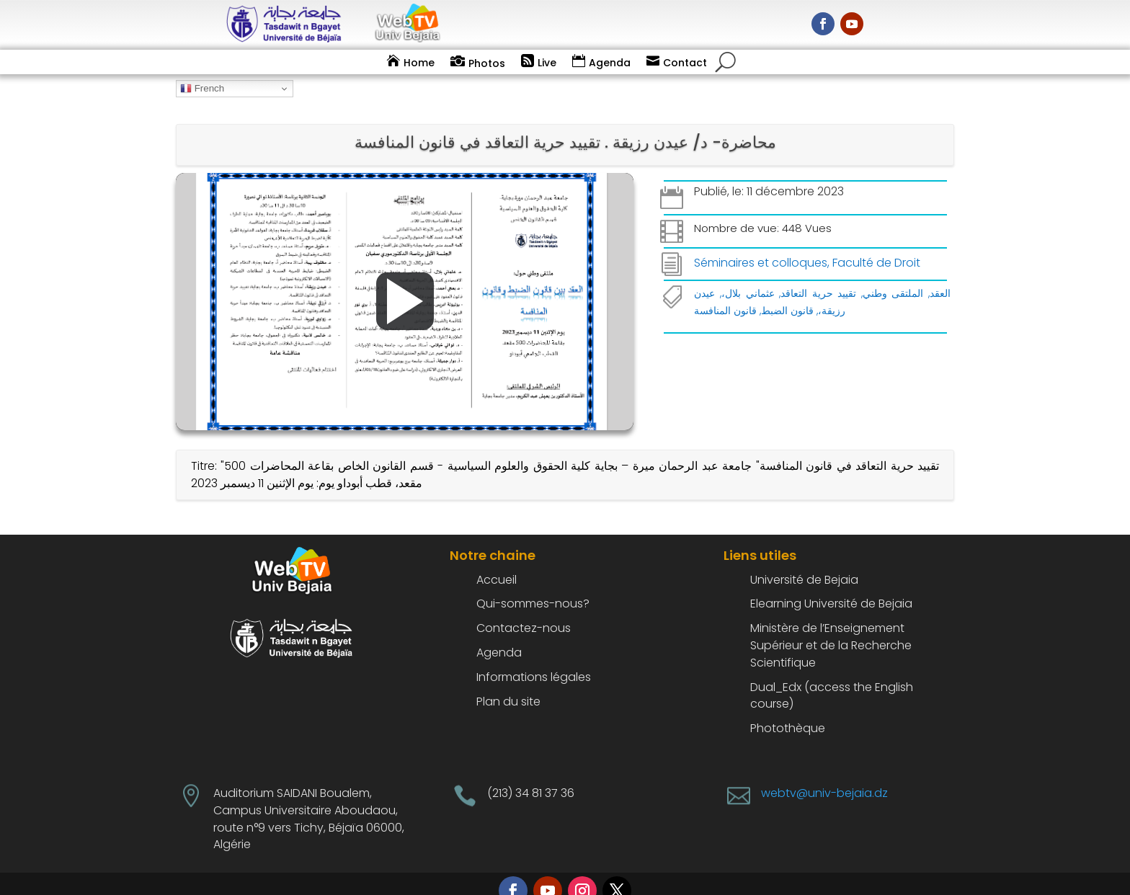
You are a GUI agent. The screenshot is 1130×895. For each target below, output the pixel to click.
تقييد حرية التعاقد (818, 274)
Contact (685, 62)
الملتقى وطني (893, 274)
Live (547, 62)
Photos (486, 63)
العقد (940, 274)
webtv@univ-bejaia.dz (824, 773)
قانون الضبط (787, 291)
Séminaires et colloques (760, 243)
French (202, 88)
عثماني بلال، (748, 274)
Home (419, 62)
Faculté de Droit (876, 243)
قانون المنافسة (725, 291)
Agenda (610, 62)
